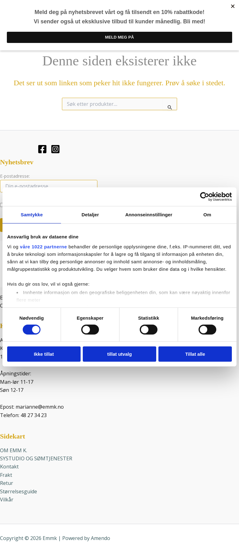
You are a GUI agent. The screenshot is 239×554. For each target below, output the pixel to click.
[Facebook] (42, 147)
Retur (6, 481)
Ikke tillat (44, 354)
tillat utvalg (119, 354)
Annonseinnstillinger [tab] (148, 214)
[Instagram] (55, 147)
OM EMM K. (13, 448)
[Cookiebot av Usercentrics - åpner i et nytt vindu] (204, 196)
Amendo (100, 536)
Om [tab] (207, 214)
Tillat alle (195, 354)
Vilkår (6, 498)
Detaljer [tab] (90, 214)
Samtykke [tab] (32, 214)
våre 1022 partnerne (43, 246)
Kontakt (9, 465)
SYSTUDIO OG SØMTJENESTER (36, 457)
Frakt (6, 473)
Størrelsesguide (18, 489)
